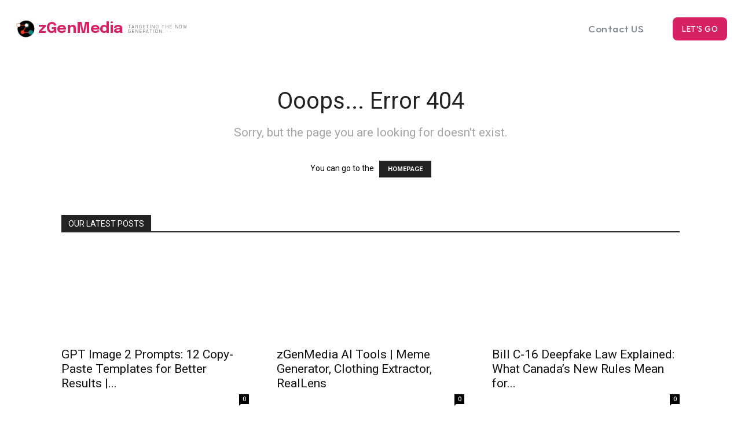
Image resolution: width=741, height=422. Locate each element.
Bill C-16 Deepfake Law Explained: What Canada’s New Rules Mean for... (583, 368)
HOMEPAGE (405, 169)
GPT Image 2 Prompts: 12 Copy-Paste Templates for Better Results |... (147, 368)
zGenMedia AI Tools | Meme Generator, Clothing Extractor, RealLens (354, 368)
